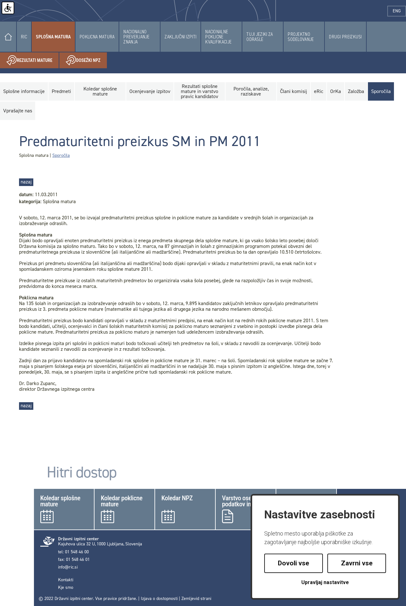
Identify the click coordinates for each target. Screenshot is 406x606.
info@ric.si (68, 567)
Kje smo (65, 587)
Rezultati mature (32, 60)
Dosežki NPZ (86, 60)
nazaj (26, 181)
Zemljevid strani (196, 599)
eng (399, 11)
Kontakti (65, 580)
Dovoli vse (293, 563)
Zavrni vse (357, 563)
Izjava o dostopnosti (159, 599)
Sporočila (61, 155)
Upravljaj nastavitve (325, 582)
